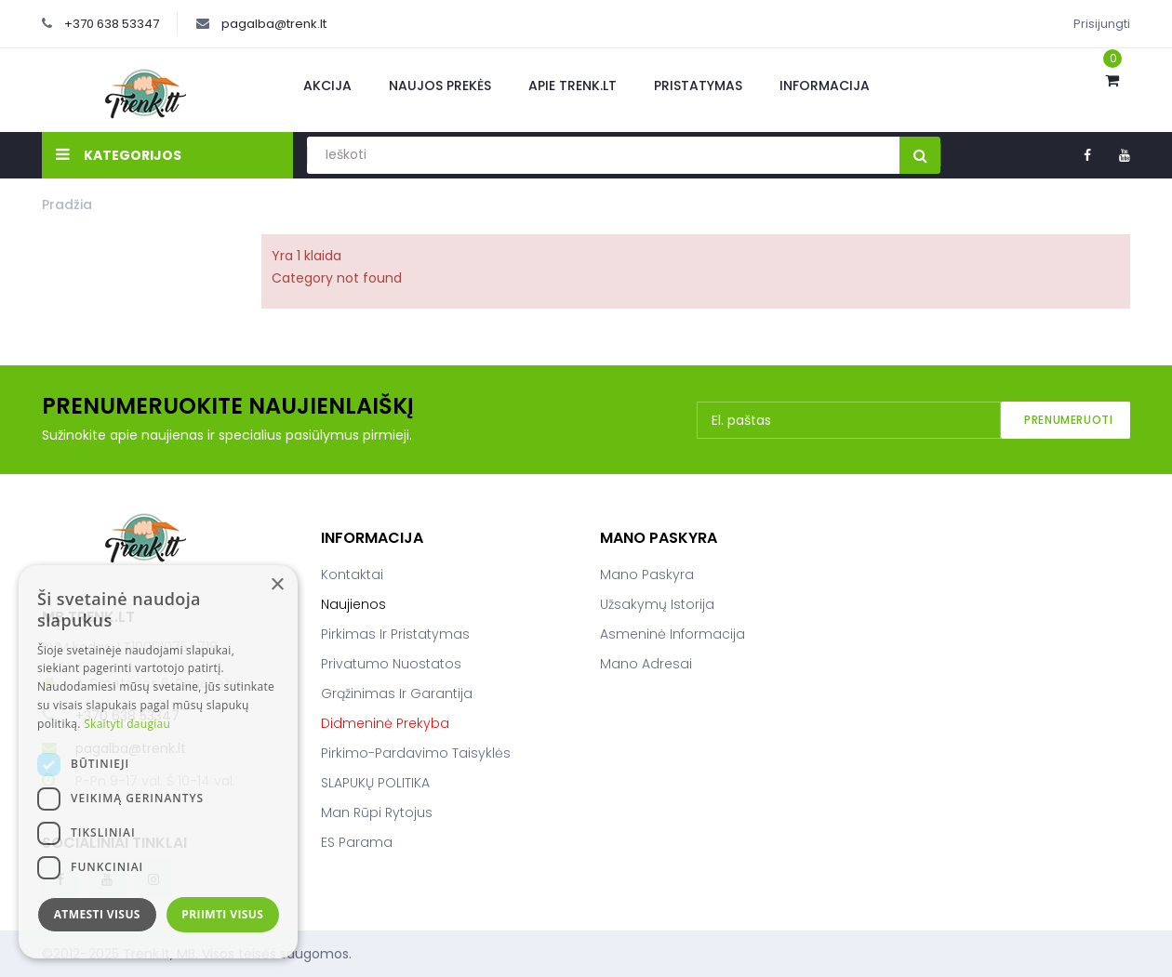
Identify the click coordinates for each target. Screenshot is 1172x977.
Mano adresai (646, 663)
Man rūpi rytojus (377, 812)
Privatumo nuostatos (391, 663)
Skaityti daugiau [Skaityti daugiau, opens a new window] (127, 724)
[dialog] (158, 761)
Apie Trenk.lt (572, 85)
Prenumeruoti (1068, 420)
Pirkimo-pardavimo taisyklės (416, 753)
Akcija (327, 85)
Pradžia (67, 204)
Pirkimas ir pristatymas (395, 634)
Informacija (824, 85)
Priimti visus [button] (222, 914)
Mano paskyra (647, 574)
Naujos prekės (440, 85)
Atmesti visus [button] (97, 914)
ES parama (357, 842)
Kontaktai (352, 574)
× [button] (277, 585)
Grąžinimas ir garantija (397, 693)
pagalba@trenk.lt (273, 24)
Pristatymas (698, 85)
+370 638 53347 (111, 24)
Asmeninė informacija (672, 634)
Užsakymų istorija (657, 604)
